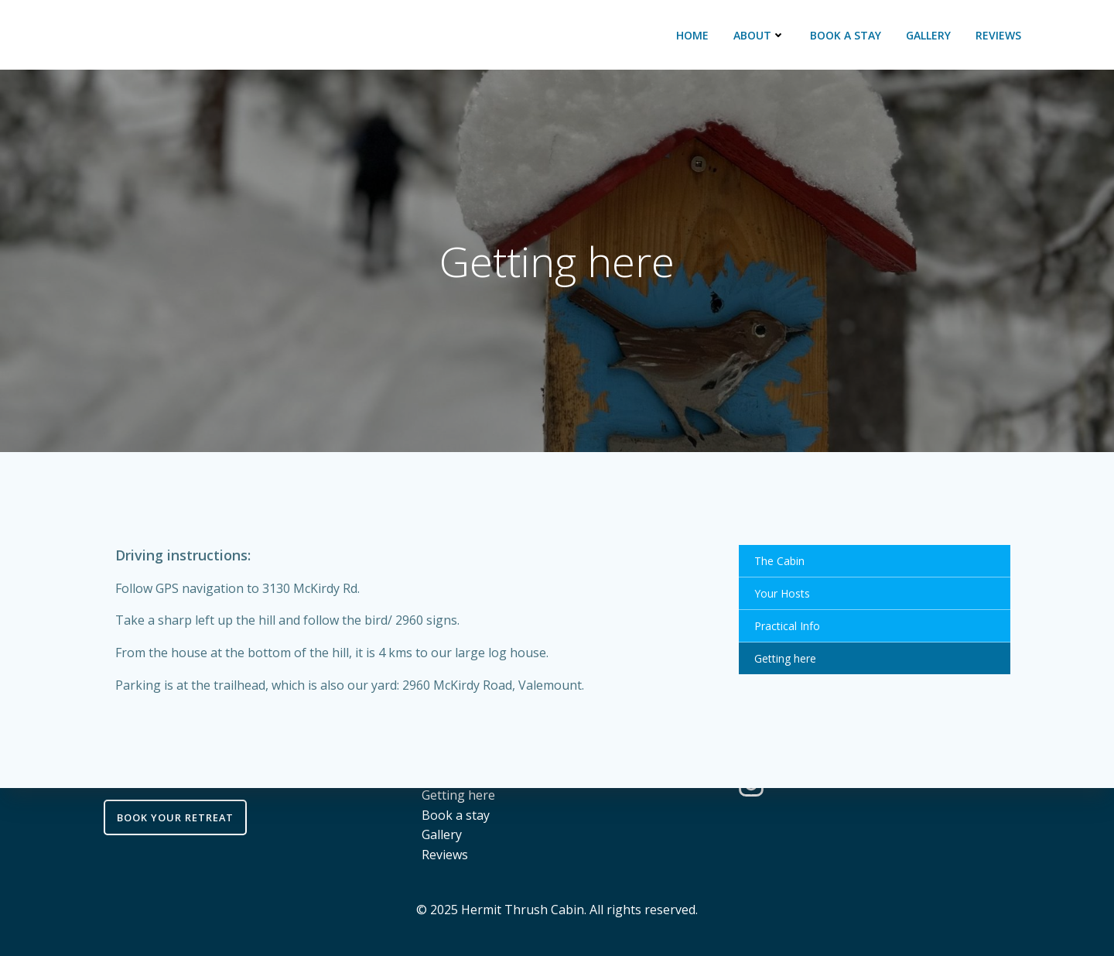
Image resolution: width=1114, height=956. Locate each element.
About (759, 35)
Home (692, 35)
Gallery (928, 35)
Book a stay (845, 35)
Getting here (785, 658)
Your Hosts (782, 593)
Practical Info (787, 625)
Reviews (998, 35)
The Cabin (779, 560)
